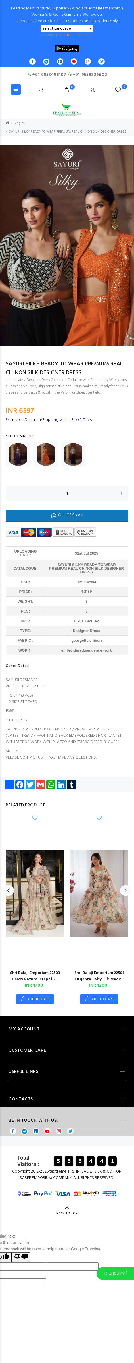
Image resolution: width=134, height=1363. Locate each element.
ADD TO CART (38, 999)
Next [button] (128, 245)
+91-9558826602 (87, 75)
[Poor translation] (21, 1257)
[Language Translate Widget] (67, 28)
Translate (76, 35)
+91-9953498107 (46, 75)
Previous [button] (5, 245)
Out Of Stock (67, 515)
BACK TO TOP (67, 1213)
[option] (67, 245)
